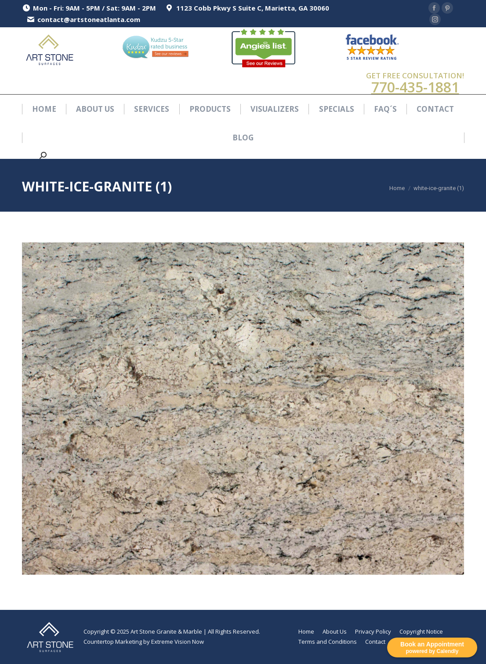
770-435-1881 (415, 86)
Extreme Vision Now (177, 642)
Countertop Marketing (112, 642)
